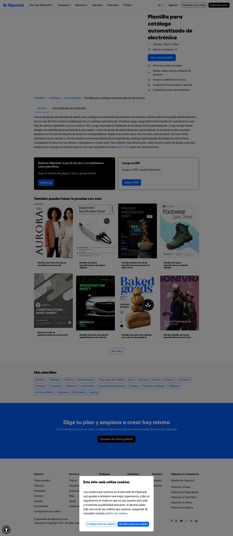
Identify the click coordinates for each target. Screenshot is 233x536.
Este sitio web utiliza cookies (116, 484)
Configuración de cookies (101, 524)
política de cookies (116, 513)
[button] (6, 529)
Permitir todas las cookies (133, 524)
